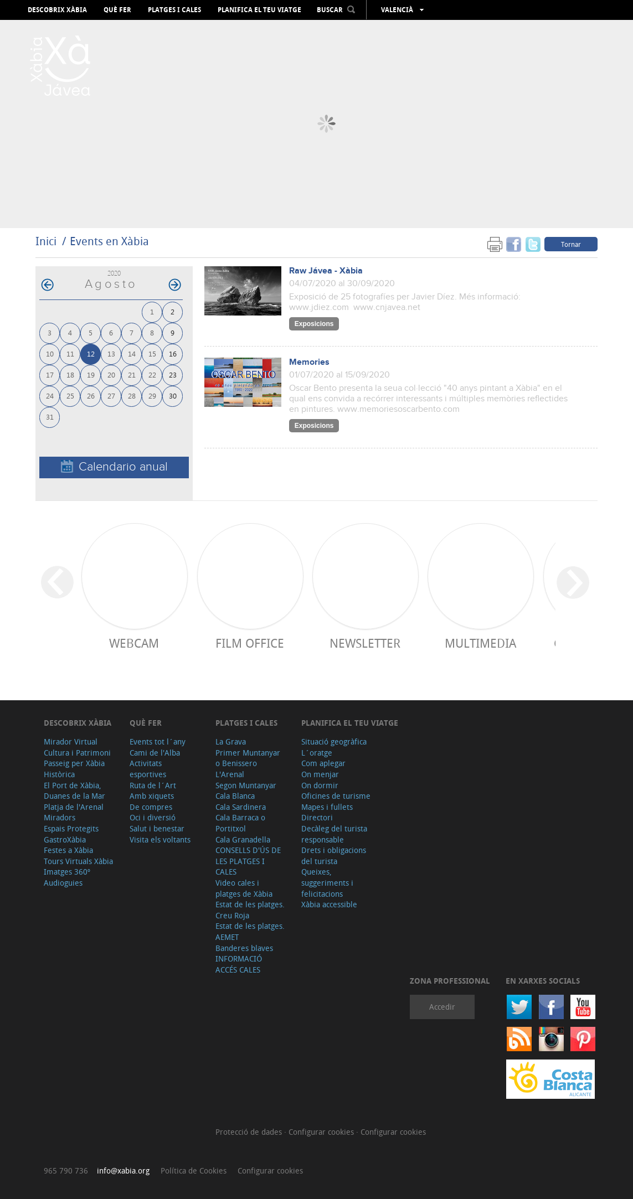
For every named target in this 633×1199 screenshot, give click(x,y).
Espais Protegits (71, 828)
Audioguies (63, 882)
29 (152, 395)
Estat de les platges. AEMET (250, 931)
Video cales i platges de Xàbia (243, 888)
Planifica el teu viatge (259, 10)
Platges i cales (174, 10)
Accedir (442, 1006)
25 (70, 395)
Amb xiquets (152, 795)
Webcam (134, 643)
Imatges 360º (67, 871)
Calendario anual (114, 467)
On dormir (319, 785)
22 (152, 374)
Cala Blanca (235, 795)
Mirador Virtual (70, 741)
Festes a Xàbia (68, 850)
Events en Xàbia (109, 241)
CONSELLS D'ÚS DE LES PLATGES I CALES (248, 861)
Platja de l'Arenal (74, 807)
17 (50, 374)
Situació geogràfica (334, 741)
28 (132, 395)
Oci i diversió (153, 817)
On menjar (320, 774)
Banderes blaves (244, 948)
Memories (309, 362)
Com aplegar (323, 763)
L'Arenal (229, 774)
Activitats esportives (148, 768)
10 (50, 353)
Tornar (571, 244)
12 (91, 353)
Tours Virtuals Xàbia (78, 861)
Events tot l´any (158, 741)
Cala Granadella (242, 839)
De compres (151, 807)
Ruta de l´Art (153, 785)
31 (50, 416)
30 (173, 395)
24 (50, 395)
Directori (317, 817)
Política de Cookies (194, 1170)
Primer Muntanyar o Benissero (247, 758)
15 (152, 353)
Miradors (59, 817)
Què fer (117, 10)
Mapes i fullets (327, 807)
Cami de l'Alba (155, 752)
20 (111, 374)
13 (111, 353)
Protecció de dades (249, 1131)
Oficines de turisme (335, 795)
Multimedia (480, 643)
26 (91, 395)
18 (70, 374)
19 (91, 374)
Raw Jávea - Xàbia (326, 271)
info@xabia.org (123, 1170)
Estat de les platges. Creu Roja (250, 910)
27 (111, 395)
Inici (45, 241)
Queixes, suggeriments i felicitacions (327, 882)
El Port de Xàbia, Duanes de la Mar (74, 791)
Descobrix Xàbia (57, 10)
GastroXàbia (65, 839)
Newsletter (365, 643)
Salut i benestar (157, 828)
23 (173, 374)
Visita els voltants (160, 839)
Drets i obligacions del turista (333, 855)
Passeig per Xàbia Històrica (74, 768)
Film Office (249, 643)
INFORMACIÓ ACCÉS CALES (238, 964)
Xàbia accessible (329, 904)
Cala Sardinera (240, 807)
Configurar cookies (322, 1131)
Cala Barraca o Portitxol (240, 823)
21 (132, 374)
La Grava (230, 741)
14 (132, 353)
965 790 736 (66, 1170)
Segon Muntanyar (245, 785)
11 (70, 353)
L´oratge (316, 752)
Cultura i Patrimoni (77, 752)
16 (173, 353)
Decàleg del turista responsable (334, 834)
